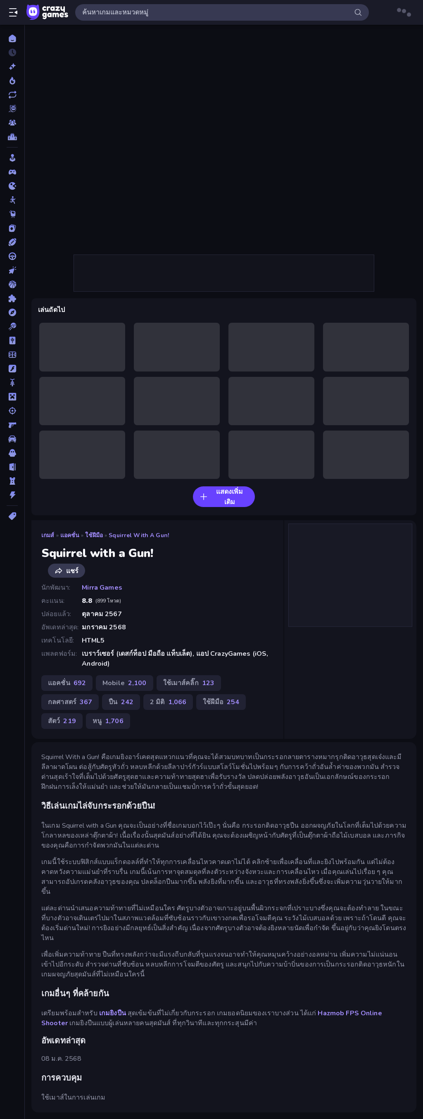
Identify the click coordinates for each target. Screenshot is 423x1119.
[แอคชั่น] (12, 495)
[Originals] (12, 109)
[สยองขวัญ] (12, 453)
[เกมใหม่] (12, 67)
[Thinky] (12, 214)
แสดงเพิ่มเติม (221, 497)
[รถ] (12, 439)
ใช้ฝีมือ (94, 535)
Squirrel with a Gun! (139, 535)
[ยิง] (12, 411)
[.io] (12, 186)
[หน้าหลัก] (12, 38)
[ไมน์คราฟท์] (12, 397)
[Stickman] (12, 200)
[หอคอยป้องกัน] (12, 481)
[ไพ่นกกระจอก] (12, 340)
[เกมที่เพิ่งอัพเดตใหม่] (12, 95)
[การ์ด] (12, 228)
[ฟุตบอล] (12, 355)
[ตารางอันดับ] (12, 137)
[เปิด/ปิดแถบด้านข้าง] (13, 12)
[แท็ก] (12, 516)
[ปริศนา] (12, 298)
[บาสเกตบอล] (12, 284)
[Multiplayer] (12, 123)
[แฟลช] (12, 369)
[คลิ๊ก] (12, 270)
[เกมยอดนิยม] (12, 81)
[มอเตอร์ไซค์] (12, 383)
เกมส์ (48, 535)
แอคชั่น (70, 535)
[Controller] (12, 172)
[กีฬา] (12, 242)
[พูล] (12, 326)
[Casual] (12, 158)
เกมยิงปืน (112, 1013)
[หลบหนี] (12, 467)
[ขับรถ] (12, 256)
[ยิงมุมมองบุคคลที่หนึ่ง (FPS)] (12, 425)
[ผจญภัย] (12, 312)
